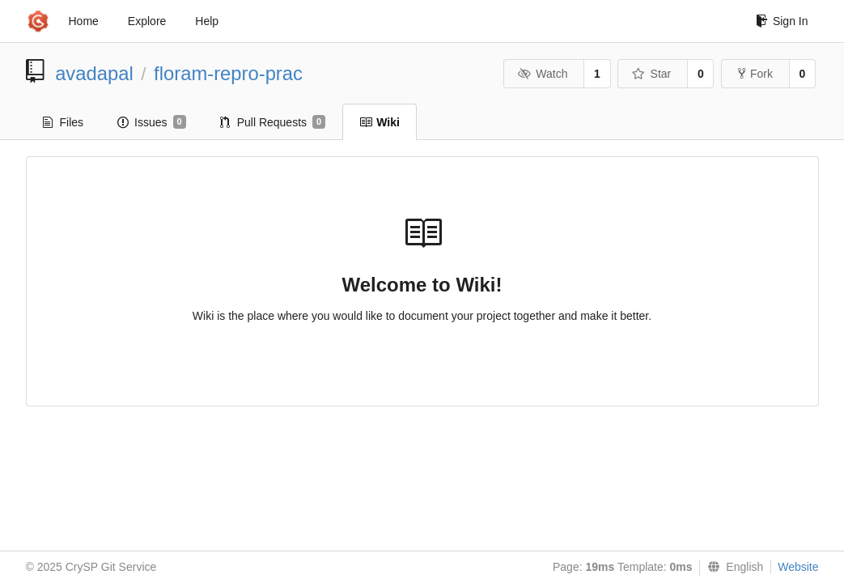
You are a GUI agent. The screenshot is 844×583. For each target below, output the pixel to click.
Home (84, 21)
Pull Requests (273, 122)
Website (798, 566)
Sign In (782, 21)
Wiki (379, 122)
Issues (151, 122)
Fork (755, 73)
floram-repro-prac (228, 73)
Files (63, 122)
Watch (543, 73)
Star (651, 73)
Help (206, 21)
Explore (147, 21)
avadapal (94, 73)
